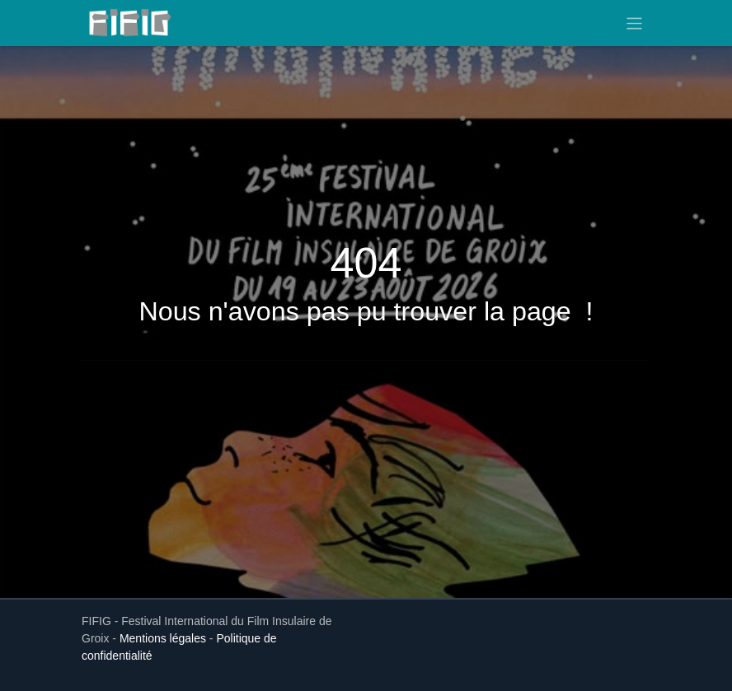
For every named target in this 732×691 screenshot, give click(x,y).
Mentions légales (163, 638)
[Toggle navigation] (634, 23)
